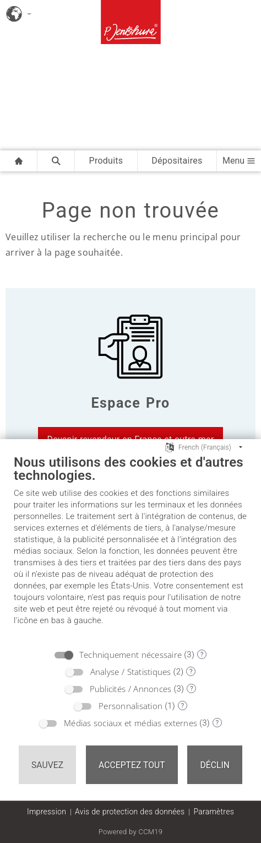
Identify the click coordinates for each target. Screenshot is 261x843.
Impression (46, 811)
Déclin (215, 765)
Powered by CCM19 (131, 832)
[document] (130, 548)
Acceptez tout (132, 765)
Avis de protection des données (129, 811)
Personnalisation (130, 705)
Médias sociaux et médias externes (130, 722)
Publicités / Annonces (131, 688)
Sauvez (47, 765)
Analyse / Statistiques (130, 671)
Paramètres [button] (213, 811)
